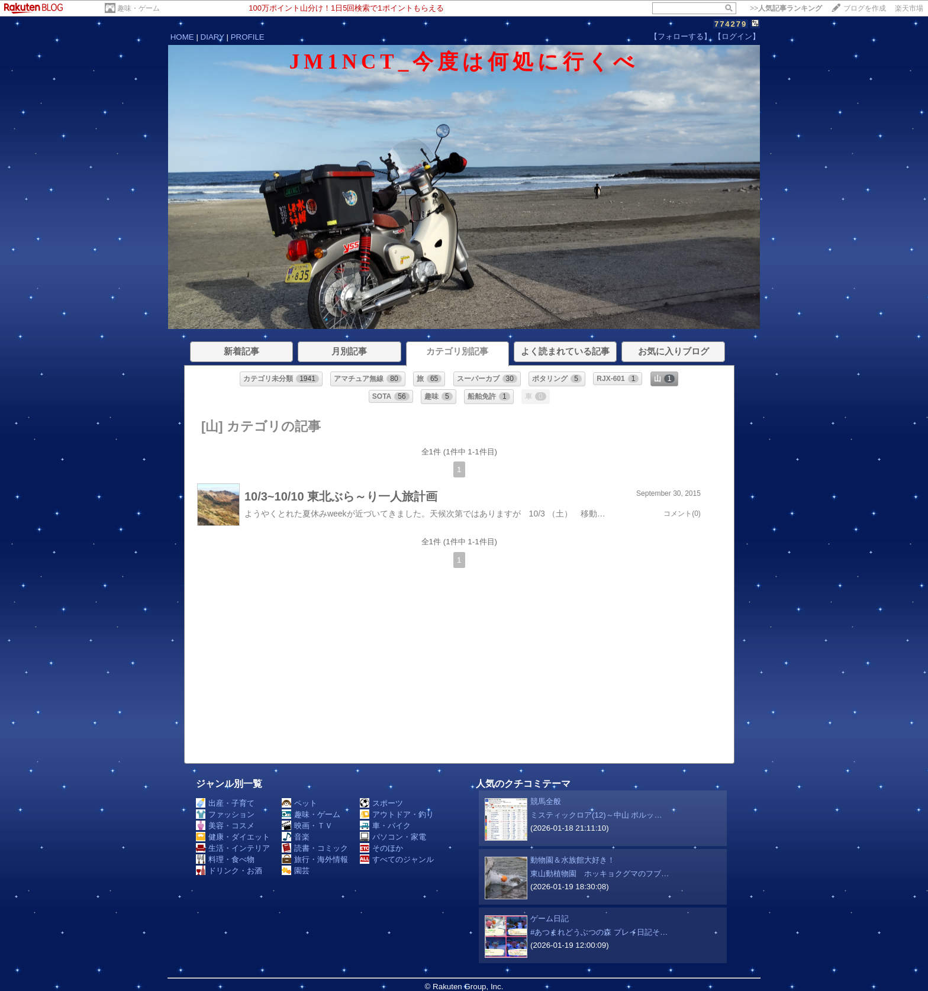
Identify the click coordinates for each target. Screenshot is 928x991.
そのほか (381, 848)
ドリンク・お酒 (229, 870)
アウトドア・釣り (397, 814)
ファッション (225, 814)
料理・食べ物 (225, 859)
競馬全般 (545, 801)
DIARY (212, 37)
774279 (730, 24)
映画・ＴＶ (307, 825)
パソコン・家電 (393, 836)
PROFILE (248, 37)
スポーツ (381, 803)
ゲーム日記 (549, 918)
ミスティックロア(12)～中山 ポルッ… (596, 815)
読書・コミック (315, 848)
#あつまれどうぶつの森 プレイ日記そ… (599, 932)
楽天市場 (909, 8)
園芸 (296, 870)
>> (786, 8)
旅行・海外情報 (315, 859)
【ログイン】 (737, 36)
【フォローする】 (680, 36)
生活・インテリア (233, 848)
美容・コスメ (225, 825)
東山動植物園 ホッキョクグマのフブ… (599, 873)
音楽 (296, 836)
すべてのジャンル (397, 859)
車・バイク (385, 825)
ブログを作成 (864, 8)
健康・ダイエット (233, 836)
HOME (182, 37)
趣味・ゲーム (138, 8)
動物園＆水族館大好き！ (572, 860)
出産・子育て (225, 803)
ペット (299, 803)
